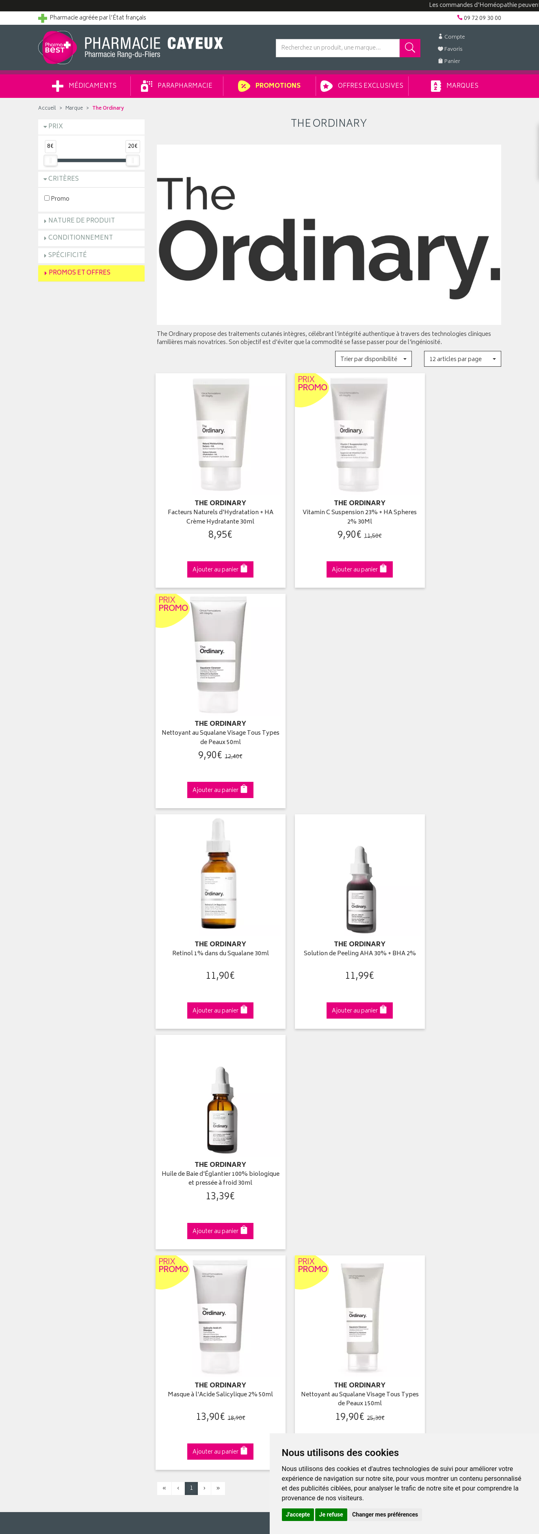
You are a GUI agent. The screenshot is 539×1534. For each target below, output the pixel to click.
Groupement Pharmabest (71, 1220)
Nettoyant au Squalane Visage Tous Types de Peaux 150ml (329, 915)
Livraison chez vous (419, 1220)
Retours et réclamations (69, 1248)
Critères (63, 179)
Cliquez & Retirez (91, 1069)
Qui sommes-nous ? (65, 1211)
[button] (373, 359)
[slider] (50, 160)
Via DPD (329, 1069)
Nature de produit (81, 221)
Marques (454, 86)
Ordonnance (173, 1267)
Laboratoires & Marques (187, 1220)
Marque (74, 108)
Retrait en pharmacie (420, 1211)
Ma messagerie (295, 1258)
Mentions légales (178, 1296)
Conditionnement (80, 238)
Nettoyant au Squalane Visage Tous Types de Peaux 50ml (447, 503)
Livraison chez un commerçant (434, 1229)
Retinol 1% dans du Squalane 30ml (210, 705)
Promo (56, 198)
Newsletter (170, 1258)
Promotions (269, 86)
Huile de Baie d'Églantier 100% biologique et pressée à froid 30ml (448, 709)
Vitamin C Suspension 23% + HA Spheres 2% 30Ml (329, 503)
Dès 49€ (210, 1073)
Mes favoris (290, 1248)
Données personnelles (186, 1305)
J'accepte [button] (298, 1514)
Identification (292, 1211)
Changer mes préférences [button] (385, 1514)
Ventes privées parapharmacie (195, 1239)
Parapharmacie (176, 86)
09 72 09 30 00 (447, 1069)
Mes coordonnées (299, 1220)
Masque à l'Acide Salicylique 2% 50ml (210, 915)
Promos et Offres (79, 273)
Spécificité (67, 255)
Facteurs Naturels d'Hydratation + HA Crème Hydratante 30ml (210, 503)
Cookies (167, 1314)
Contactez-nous (59, 1239)
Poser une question (63, 1229)
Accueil (47, 108)
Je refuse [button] (331, 1514)
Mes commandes (298, 1229)
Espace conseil (176, 1248)
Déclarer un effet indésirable (193, 1276)
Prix (55, 126)
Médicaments (84, 86)
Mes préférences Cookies (189, 1324)
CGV (162, 1286)
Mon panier (290, 1239)
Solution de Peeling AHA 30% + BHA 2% (328, 709)
